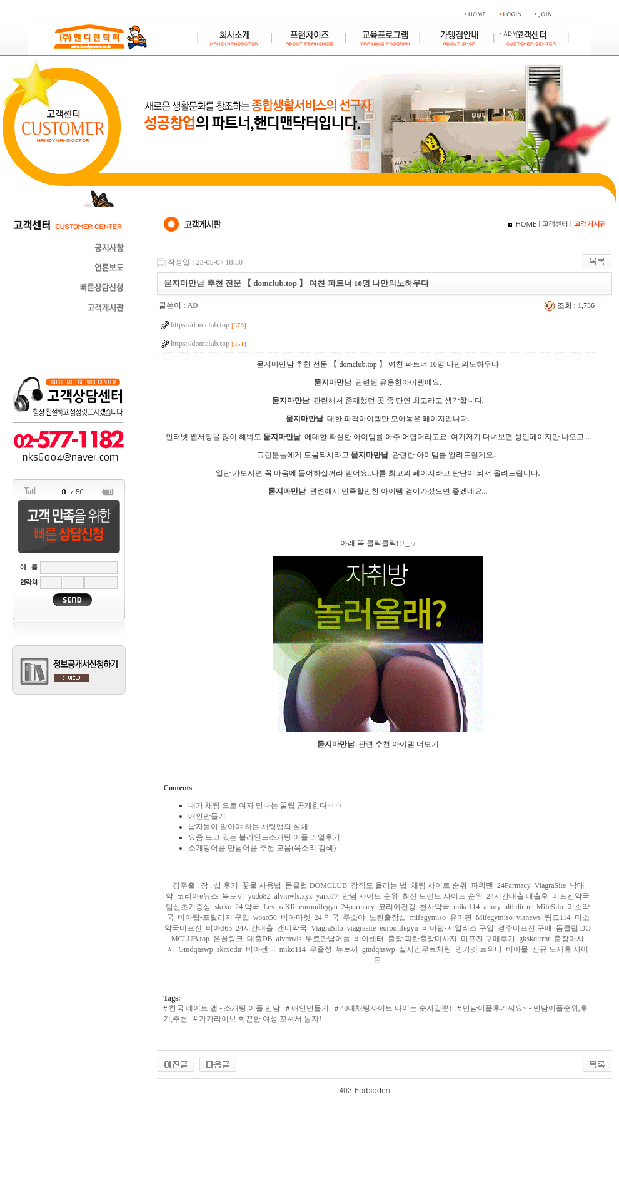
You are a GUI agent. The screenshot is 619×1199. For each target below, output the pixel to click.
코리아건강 (397, 906)
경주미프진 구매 (525, 928)
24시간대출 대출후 (517, 896)
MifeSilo (549, 906)
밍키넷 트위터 (478, 949)
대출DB (260, 938)
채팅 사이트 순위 (439, 885)
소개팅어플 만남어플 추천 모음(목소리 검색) (262, 848)
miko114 (466, 906)
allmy (491, 906)
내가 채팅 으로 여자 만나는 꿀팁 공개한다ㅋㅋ (265, 805)
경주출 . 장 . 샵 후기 (205, 885)
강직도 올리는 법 (379, 885)
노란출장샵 (387, 917)
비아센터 (369, 938)
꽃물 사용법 (261, 885)
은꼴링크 (228, 938)
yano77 (327, 896)
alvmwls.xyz (293, 896)
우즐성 (321, 949)
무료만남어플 (327, 938)
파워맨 (482, 885)
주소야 (354, 917)
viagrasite (361, 928)
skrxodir (229, 949)
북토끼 (233, 896)
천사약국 (435, 906)
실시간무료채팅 (425, 949)
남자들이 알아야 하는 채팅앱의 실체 (248, 826)
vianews (528, 917)
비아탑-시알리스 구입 (458, 928)
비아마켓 (296, 917)
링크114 (558, 917)
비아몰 (517, 949)
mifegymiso (428, 917)
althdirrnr (519, 906)
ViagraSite (550, 885)
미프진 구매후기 (488, 938)
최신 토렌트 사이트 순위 (442, 896)
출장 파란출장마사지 (422, 938)
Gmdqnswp (195, 949)
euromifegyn (318, 906)
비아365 (219, 928)
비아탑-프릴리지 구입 (213, 917)
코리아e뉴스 (197, 896)
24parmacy (358, 906)
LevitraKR (279, 906)
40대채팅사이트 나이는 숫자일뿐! (394, 1008)
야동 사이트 (410, 1089)
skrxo (222, 906)
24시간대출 (254, 928)
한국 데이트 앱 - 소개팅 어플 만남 (223, 1008)
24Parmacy (514, 885)
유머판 (461, 917)
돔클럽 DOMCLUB (316, 885)
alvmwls (289, 938)
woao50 (265, 917)
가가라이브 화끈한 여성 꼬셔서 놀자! (259, 1018)
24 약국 (247, 906)
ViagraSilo (327, 928)
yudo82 (259, 896)
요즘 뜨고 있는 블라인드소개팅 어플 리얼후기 (264, 837)
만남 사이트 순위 (370, 896)
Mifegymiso (494, 917)
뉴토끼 (347, 949)
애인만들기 (207, 816)
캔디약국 (292, 928)
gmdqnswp (378, 949)
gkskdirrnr (534, 938)
